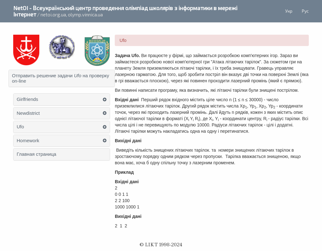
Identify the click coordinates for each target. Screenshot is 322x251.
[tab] (61, 78)
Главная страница (36, 154)
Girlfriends (27, 99)
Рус (305, 11)
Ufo (20, 126)
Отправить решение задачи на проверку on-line (60, 78)
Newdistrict (28, 113)
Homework (28, 140)
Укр (288, 11)
